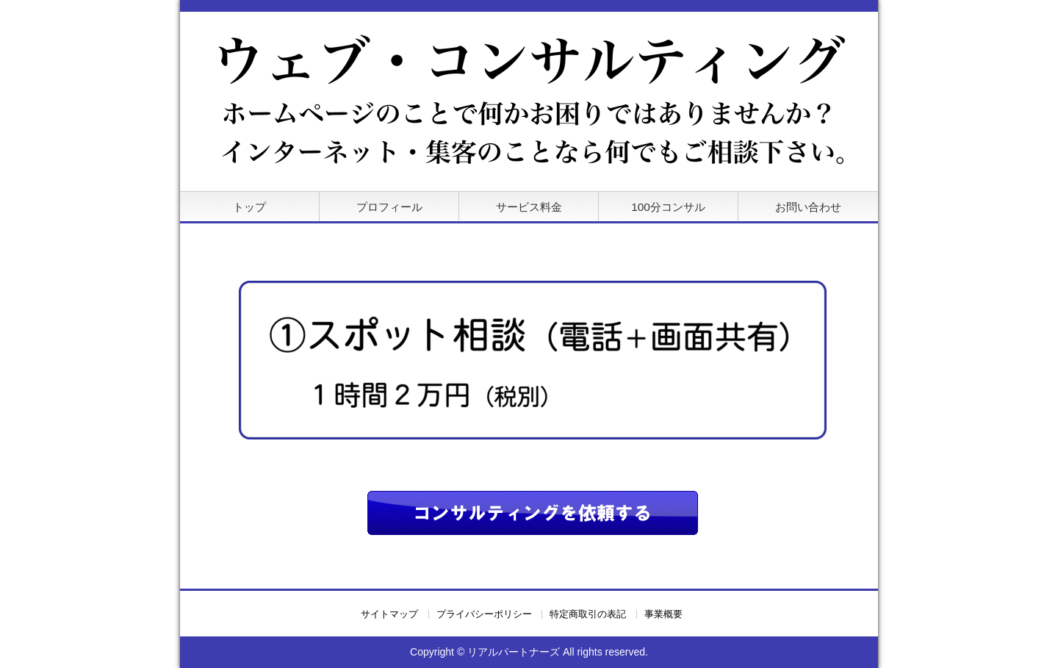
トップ (249, 207)
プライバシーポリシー (484, 614)
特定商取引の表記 (588, 614)
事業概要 (663, 614)
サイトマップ (389, 614)
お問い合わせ (808, 207)
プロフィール (389, 207)
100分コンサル (668, 207)
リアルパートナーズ (513, 652)
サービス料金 (529, 207)
